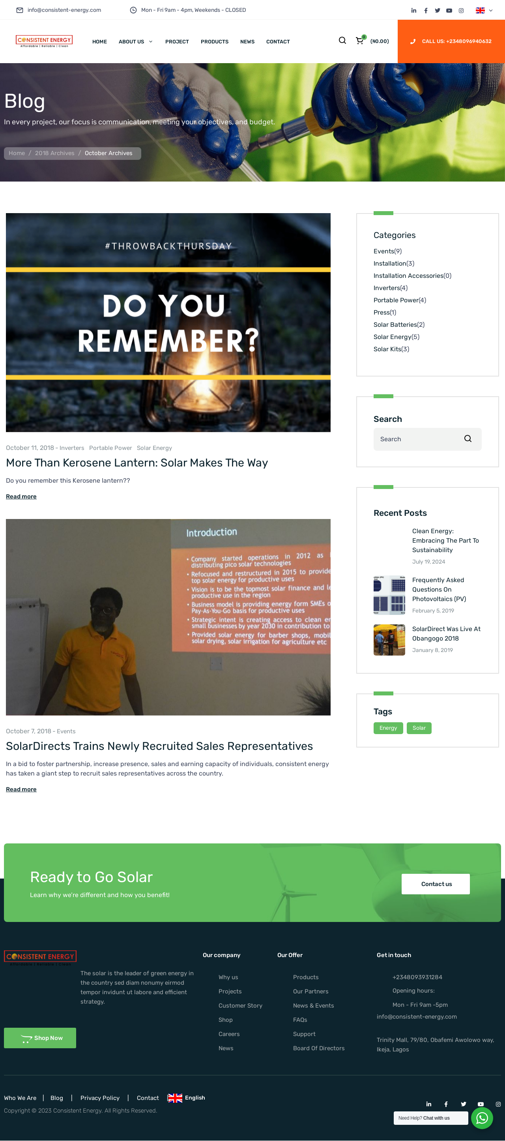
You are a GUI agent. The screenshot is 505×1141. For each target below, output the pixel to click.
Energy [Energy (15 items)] (388, 728)
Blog (56, 1098)
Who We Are (20, 1098)
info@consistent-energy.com (64, 10)
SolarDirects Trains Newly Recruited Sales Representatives (159, 746)
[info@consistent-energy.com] (20, 10)
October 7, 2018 (28, 731)
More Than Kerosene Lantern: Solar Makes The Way (137, 462)
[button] (436, 884)
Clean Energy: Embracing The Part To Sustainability (445, 540)
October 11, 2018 (30, 448)
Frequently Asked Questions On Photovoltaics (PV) (439, 589)
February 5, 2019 (433, 610)
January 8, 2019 (432, 650)
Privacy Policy (100, 1098)
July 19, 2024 (428, 561)
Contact (148, 1098)
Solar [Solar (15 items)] (419, 728)
